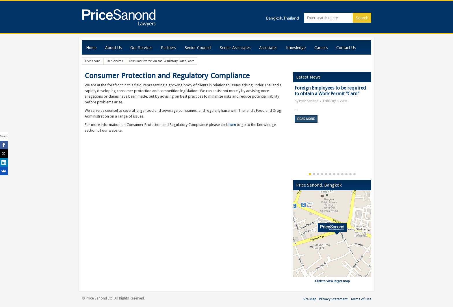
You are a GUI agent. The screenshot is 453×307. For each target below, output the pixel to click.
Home (91, 47)
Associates (268, 47)
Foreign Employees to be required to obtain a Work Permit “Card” (330, 90)
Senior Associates (235, 47)
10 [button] (346, 174)
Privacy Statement (333, 299)
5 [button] (326, 174)
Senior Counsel (198, 47)
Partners (168, 47)
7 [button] (334, 174)
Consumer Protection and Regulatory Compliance (167, 75)
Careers (321, 47)
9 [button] (342, 174)
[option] (332, 106)
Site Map (309, 299)
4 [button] (322, 174)
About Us (113, 47)
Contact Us (346, 47)
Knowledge (296, 47)
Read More (306, 118)
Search (362, 18)
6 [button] (330, 174)
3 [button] (318, 174)
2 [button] (314, 174)
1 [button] (310, 174)
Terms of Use (360, 299)
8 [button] (338, 174)
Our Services (141, 47)
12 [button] (354, 174)
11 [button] (350, 174)
